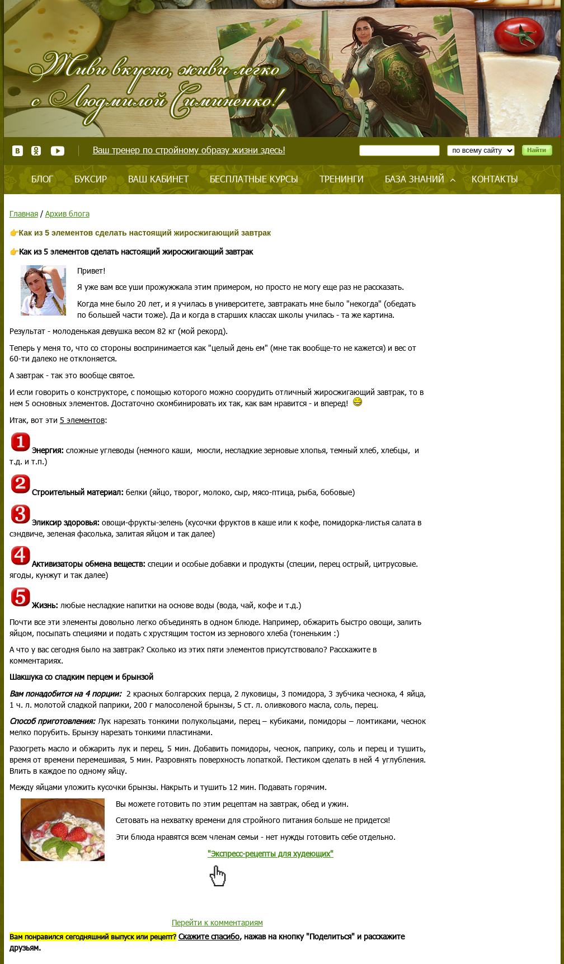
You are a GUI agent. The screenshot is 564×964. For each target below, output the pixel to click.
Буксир (90, 179)
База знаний (414, 179)
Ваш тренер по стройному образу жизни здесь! (189, 150)
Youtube (57, 150)
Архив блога (67, 213)
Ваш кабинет (158, 179)
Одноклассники (36, 150)
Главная (24, 213)
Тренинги (341, 179)
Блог (42, 179)
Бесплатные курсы (254, 179)
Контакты (495, 179)
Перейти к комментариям (217, 922)
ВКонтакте (17, 150)
